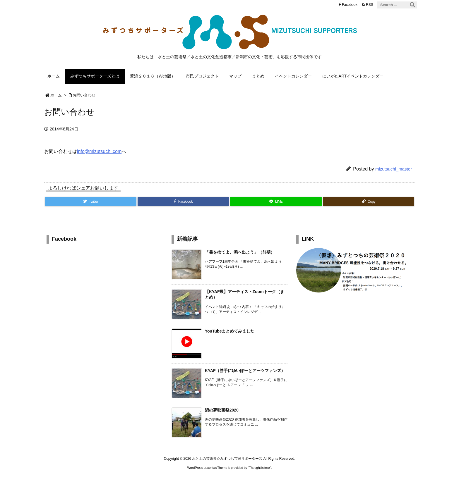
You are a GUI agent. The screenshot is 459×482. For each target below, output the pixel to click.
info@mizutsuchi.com (99, 151)
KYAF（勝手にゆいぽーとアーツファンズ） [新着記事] (245, 370)
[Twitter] (90, 201)
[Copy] (369, 201)
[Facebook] (183, 201)
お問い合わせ (84, 95)
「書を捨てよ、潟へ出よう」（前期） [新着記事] (240, 252)
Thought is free (259, 467)
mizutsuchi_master (393, 168)
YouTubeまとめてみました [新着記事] (230, 331)
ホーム (56, 95)
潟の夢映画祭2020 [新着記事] (222, 410)
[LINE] (276, 201)
